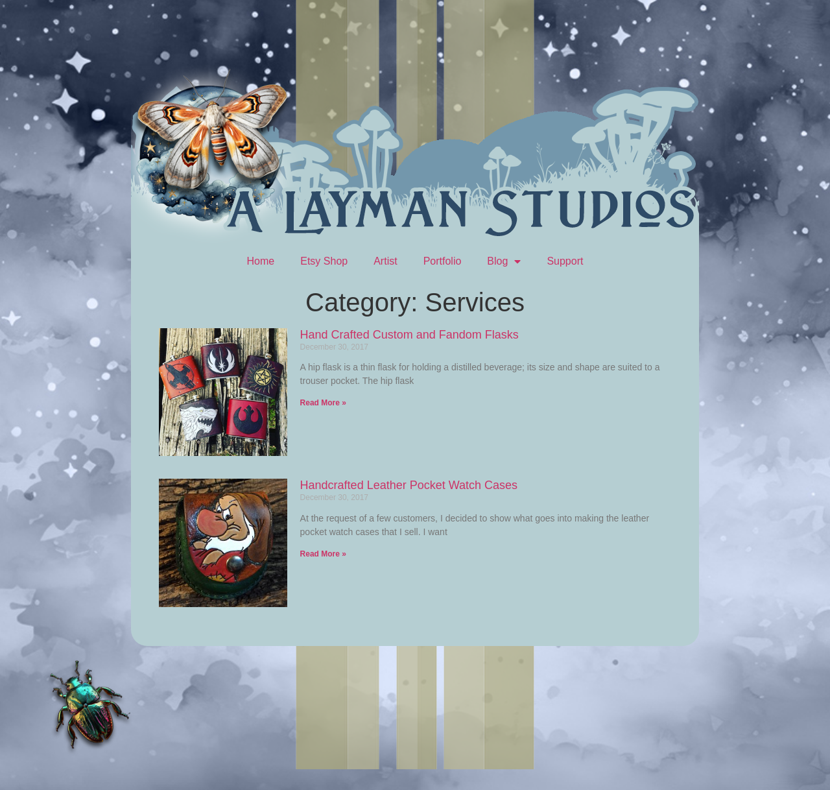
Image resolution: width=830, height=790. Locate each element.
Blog (504, 261)
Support (565, 261)
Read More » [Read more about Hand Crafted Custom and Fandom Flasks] (323, 402)
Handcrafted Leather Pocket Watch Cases (409, 485)
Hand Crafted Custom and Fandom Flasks (409, 334)
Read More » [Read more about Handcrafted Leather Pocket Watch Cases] (323, 553)
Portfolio (442, 261)
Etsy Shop (324, 261)
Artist (385, 261)
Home (261, 261)
